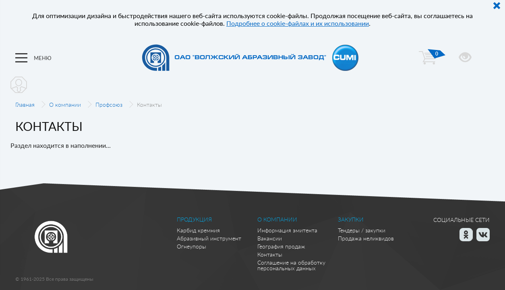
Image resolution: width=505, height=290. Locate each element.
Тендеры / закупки (361, 230)
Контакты (269, 254)
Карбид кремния (198, 230)
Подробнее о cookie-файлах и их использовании (297, 23)
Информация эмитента (287, 230)
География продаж (281, 246)
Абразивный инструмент (209, 238)
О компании (65, 104)
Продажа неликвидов (366, 238)
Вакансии (269, 238)
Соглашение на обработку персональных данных (291, 265)
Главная (25, 104)
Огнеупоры (191, 246)
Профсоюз (108, 104)
